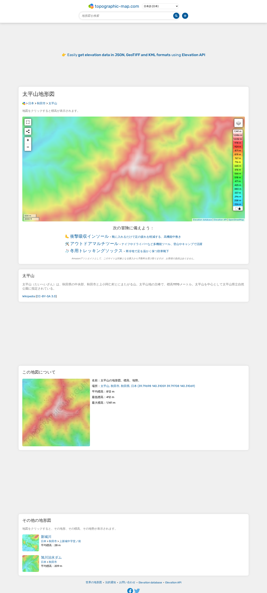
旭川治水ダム (51, 557)
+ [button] (28, 140)
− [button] (28, 147)
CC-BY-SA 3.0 (46, 296)
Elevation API (220, 220)
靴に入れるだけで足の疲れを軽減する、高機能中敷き (146, 237)
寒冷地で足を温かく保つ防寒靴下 (147, 251)
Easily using (136, 55)
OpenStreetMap (236, 220)
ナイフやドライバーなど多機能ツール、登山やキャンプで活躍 (161, 244)
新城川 (46, 537)
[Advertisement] (133, 334)
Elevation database (202, 220)
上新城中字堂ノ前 (70, 541)
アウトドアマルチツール (94, 243)
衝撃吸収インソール (89, 236)
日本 (43, 541)
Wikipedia (28, 296)
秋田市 (53, 541)
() (148, 386)
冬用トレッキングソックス (96, 250)
